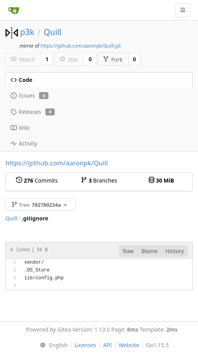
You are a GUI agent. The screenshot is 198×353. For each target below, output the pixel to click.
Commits (36, 180)
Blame (149, 251)
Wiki (20, 127)
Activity (24, 143)
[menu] (52, 345)
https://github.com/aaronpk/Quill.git (81, 46)
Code (21, 79)
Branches (99, 180)
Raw (128, 251)
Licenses (85, 345)
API (107, 345)
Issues (29, 95)
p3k (27, 32)
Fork (113, 59)
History (175, 251)
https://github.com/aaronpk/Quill (56, 162)
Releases (33, 111)
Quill (53, 32)
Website (129, 345)
